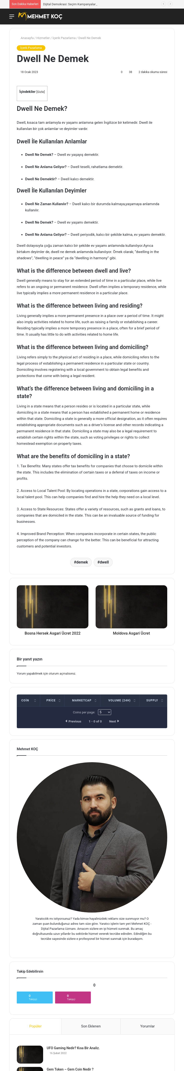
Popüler (35, 1026)
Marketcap (82, 700)
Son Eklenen (91, 1026)
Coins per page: (92, 712)
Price (51, 700)
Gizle (40, 92)
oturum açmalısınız (62, 673)
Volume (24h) (119, 700)
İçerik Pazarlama (63, 38)
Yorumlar (147, 1026)
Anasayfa (25, 38)
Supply (152, 700)
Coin (25, 700)
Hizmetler (43, 38)
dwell (104, 562)
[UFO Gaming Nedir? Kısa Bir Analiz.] (30, 1055)
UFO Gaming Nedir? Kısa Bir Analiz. (73, 1048)
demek (82, 562)
